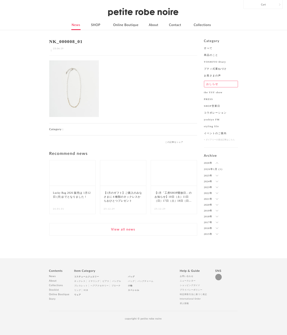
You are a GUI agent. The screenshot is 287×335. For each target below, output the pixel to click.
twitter (195, 141)
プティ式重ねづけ (215, 68)
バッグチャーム (145, 281)
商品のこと (211, 55)
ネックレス (79, 281)
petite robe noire (143, 12)
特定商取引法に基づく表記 (193, 294)
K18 (86, 290)
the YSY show (213, 92)
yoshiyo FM (212, 119)
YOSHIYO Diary (215, 61)
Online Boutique (125, 25)
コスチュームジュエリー (86, 276)
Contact (175, 25)
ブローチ (116, 285)
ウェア (77, 294)
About (153, 25)
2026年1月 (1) (213, 169)
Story (52, 298)
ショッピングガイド (190, 285)
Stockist (54, 289)
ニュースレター (188, 280)
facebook (189, 141)
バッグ (131, 276)
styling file (211, 126)
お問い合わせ (186, 276)
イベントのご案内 (215, 133)
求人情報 (184, 303)
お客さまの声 (212, 75)
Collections (202, 25)
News (76, 25)
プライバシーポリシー (191, 289)
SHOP (95, 25)
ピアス (105, 281)
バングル (116, 281)
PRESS (208, 99)
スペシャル (133, 290)
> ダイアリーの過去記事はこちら (219, 139)
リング (77, 290)
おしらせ (212, 84)
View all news (123, 229)
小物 (130, 285)
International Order (190, 298)
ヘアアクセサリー (100, 285)
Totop (241, 272)
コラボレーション (215, 112)
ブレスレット (81, 285)
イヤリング (94, 281)
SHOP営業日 (212, 105)
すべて (208, 48)
